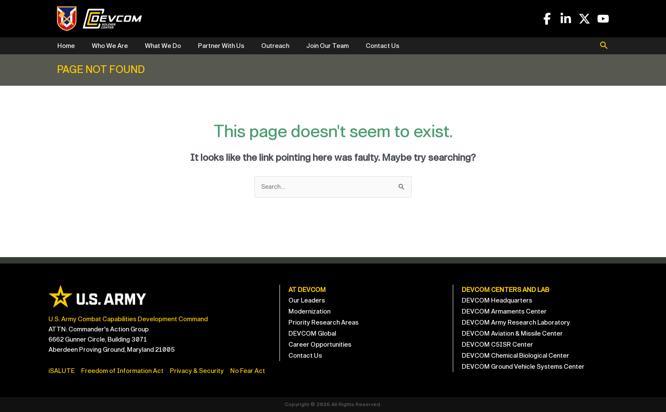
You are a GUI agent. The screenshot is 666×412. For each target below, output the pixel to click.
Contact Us (382, 46)
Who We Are (110, 46)
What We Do (163, 46)
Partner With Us (221, 46)
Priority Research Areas (323, 322)
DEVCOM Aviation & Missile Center (512, 333)
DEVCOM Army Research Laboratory (516, 322)
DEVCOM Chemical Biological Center (515, 355)
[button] (604, 46)
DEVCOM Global (312, 333)
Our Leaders (306, 300)
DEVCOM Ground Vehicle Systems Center (523, 366)
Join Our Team (327, 46)
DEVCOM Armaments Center (504, 311)
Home (66, 46)
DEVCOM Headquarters (497, 300)
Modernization (309, 311)
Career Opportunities (319, 344)
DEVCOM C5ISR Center (497, 344)
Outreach (275, 46)
